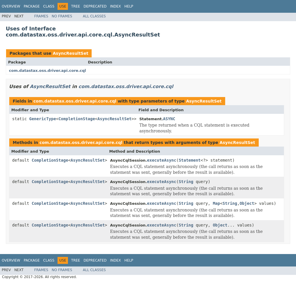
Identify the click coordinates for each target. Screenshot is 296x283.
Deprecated (95, 6)
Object (247, 203)
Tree (75, 6)
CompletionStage (76, 118)
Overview (11, 6)
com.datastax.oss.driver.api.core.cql (47, 70)
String (186, 181)
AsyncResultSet (70, 53)
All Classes (94, 16)
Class (48, 6)
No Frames (62, 16)
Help (128, 6)
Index (115, 6)
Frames (41, 16)
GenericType (42, 118)
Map (216, 203)
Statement (190, 160)
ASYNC (169, 118)
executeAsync (161, 160)
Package (32, 6)
